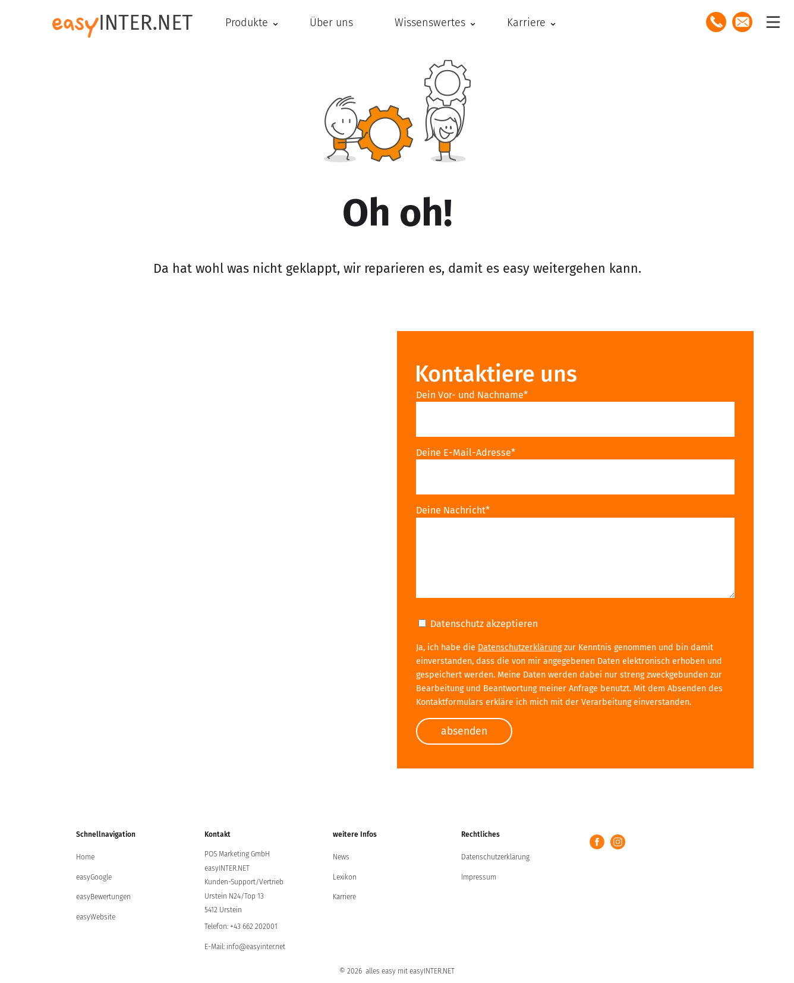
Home (85, 857)
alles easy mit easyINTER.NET (410, 972)
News (341, 857)
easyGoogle (94, 878)
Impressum (478, 878)
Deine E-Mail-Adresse (465, 452)
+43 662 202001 (254, 927)
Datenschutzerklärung (520, 647)
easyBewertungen (103, 897)
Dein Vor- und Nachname (472, 395)
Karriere (344, 897)
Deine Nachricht (453, 510)
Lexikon (345, 878)
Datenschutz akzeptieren (478, 623)
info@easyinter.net (255, 947)
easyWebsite (95, 917)
